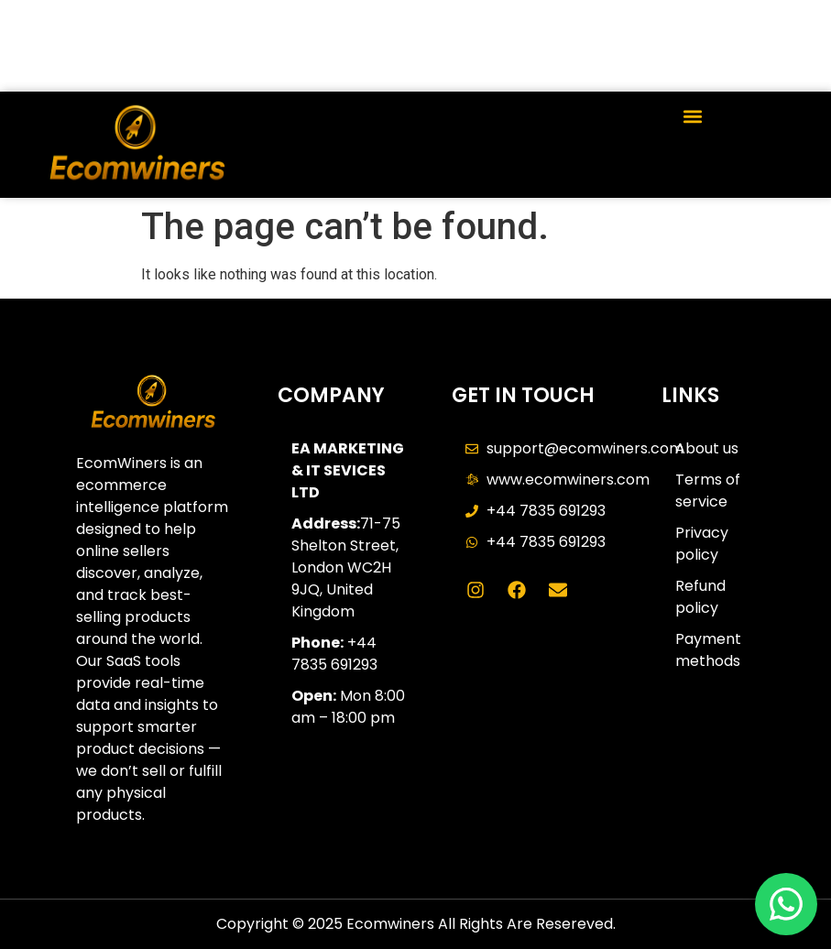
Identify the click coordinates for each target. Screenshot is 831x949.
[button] (692, 116)
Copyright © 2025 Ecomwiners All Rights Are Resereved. (416, 923)
